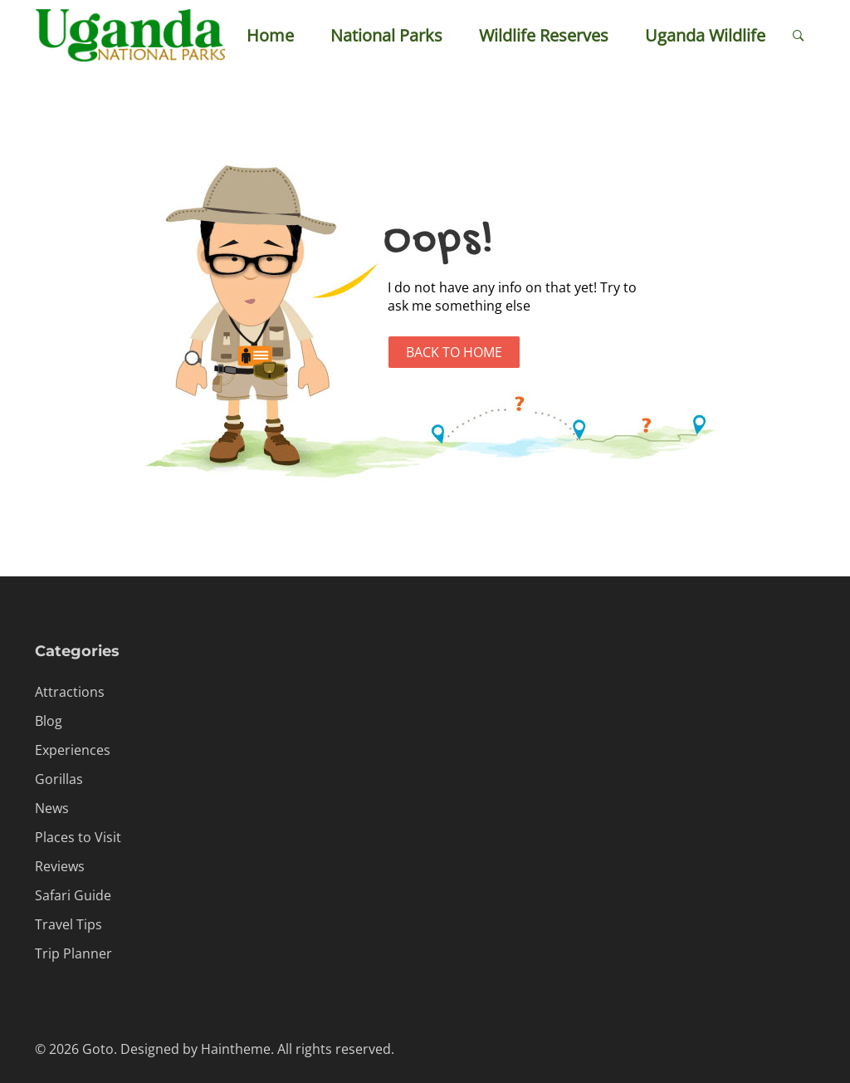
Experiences (72, 750)
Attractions (70, 692)
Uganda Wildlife (705, 35)
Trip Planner (73, 953)
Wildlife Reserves (543, 35)
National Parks (386, 35)
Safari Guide (73, 895)
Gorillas (59, 779)
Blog (48, 721)
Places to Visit (78, 837)
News (52, 808)
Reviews (60, 866)
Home (270, 35)
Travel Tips (68, 924)
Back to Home (454, 352)
